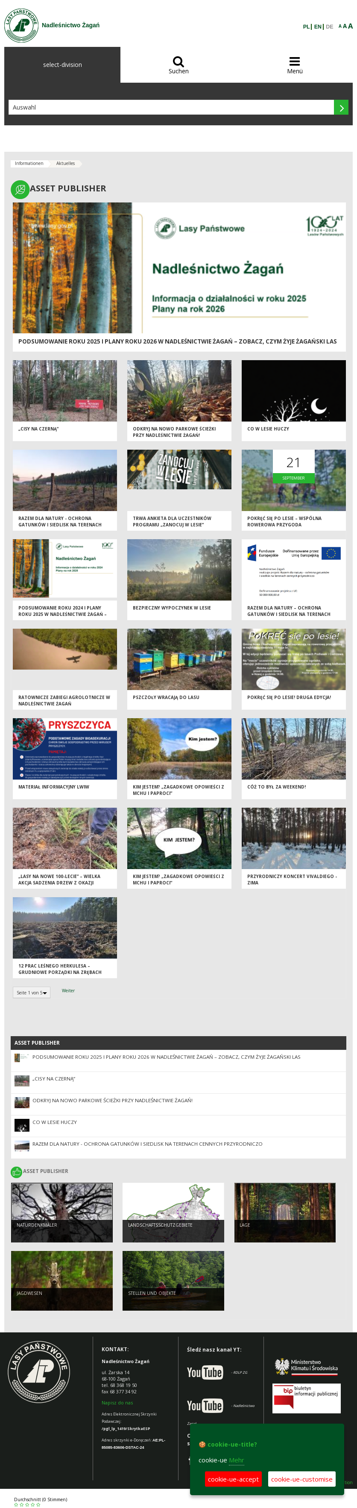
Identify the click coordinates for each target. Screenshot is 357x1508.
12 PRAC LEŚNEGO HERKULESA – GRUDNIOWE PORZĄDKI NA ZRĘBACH (60, 971)
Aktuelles (65, 163)
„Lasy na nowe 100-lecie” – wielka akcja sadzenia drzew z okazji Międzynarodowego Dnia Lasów (59, 885)
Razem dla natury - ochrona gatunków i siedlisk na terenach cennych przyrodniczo (60, 527)
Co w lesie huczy (268, 431)
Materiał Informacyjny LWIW (53, 789)
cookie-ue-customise (302, 1479)
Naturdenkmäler (37, 1226)
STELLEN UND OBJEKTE (152, 1294)
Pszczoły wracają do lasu (166, 700)
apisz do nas (119, 1402)
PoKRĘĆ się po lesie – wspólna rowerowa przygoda (284, 524)
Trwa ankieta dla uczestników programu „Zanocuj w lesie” (172, 524)
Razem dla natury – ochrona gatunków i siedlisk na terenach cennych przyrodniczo (289, 616)
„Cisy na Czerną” (38, 431)
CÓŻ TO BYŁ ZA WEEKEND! (276, 789)
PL (306, 27)
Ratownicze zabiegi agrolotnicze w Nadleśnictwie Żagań (64, 703)
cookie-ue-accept (233, 1479)
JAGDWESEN (29, 1294)
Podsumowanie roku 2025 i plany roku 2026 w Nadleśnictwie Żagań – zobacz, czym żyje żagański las (177, 341)
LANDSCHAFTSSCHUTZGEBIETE (160, 1226)
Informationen (29, 163)
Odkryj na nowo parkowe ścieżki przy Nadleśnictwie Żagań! (174, 434)
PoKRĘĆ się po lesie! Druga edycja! (289, 700)
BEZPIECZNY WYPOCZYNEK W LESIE (172, 610)
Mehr (236, 1460)
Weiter (68, 991)
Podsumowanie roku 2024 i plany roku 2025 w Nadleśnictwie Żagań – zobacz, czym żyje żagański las (62, 616)
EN (318, 27)
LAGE (245, 1226)
